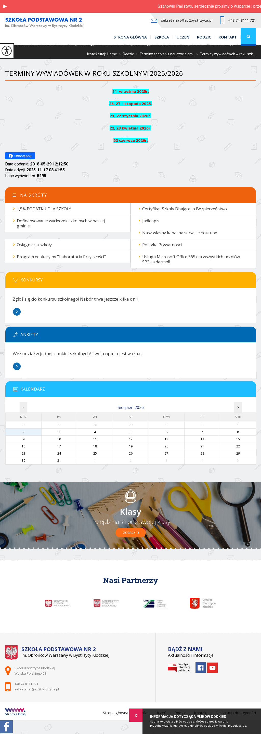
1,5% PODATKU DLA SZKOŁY (44, 209)
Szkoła (161, 37)
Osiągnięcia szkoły (34, 245)
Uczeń (183, 37)
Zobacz (131, 533)
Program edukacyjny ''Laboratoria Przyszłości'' (61, 257)
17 (59, 446)
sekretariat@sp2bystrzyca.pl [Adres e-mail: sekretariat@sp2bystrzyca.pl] (37, 689)
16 (23, 446)
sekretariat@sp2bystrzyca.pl (182, 20)
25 (95, 453)
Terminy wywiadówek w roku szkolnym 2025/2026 (94, 73)
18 (95, 446)
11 (95, 439)
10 (59, 439)
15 (238, 439)
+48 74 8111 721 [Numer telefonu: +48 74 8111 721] (26, 683)
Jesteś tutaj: (96, 54)
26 (131, 453)
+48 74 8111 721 (238, 20)
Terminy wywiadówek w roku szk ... (225, 54)
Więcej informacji (17, 312)
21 (202, 446)
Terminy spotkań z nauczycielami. (164, 54)
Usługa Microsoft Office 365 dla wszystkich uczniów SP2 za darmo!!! (191, 259)
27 (166, 453)
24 (59, 453)
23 (23, 453)
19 (131, 446)
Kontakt (228, 37)
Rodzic (204, 37)
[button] (5, 6)
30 (23, 460)
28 (202, 453)
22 (238, 446)
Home (112, 54)
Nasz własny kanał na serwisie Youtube (179, 233)
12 (131, 439)
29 (238, 453)
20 (166, 446)
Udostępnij (20, 156)
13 (166, 439)
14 (202, 439)
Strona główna (130, 37)
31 (59, 460)
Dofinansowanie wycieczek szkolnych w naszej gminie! (61, 223)
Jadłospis (150, 221)
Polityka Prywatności (162, 245)
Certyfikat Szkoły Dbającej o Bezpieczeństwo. (185, 209)
